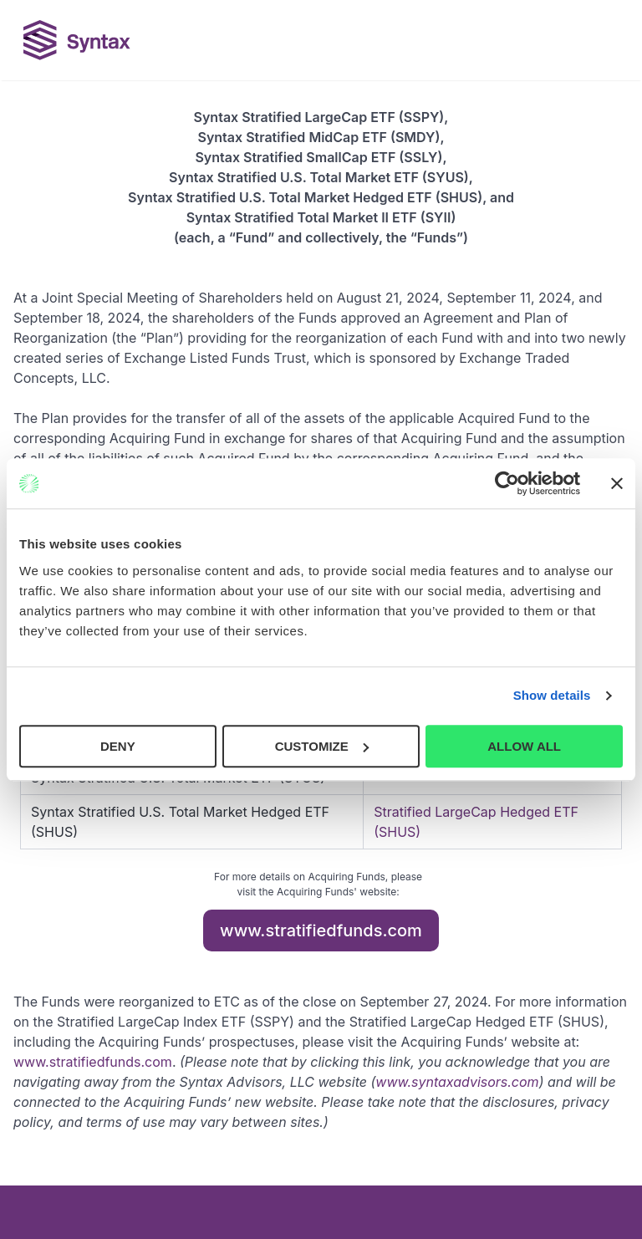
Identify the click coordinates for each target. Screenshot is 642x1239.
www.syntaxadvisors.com (456, 1081)
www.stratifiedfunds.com (321, 930)
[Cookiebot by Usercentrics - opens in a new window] (507, 483)
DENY (117, 746)
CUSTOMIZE (322, 746)
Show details (552, 695)
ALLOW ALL (524, 746)
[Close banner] (617, 483)
